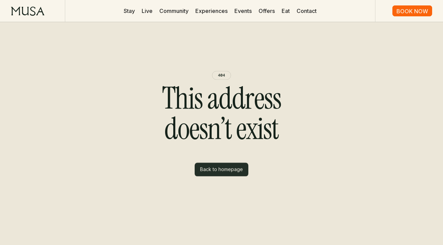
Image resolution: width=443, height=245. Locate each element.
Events (243, 10)
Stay (129, 10)
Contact (307, 10)
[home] (28, 10)
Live (147, 10)
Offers (267, 10)
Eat (286, 10)
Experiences (211, 10)
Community (174, 10)
